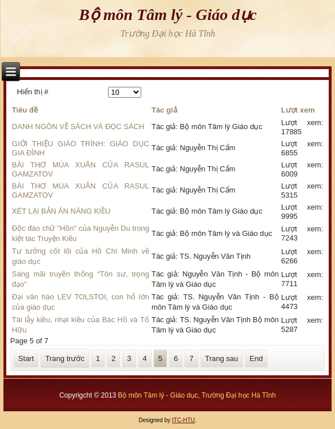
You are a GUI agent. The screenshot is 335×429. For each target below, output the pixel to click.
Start (26, 358)
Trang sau (221, 358)
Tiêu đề (25, 110)
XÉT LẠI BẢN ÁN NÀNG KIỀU (61, 211)
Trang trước (65, 358)
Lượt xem (298, 110)
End (256, 358)
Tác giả (164, 110)
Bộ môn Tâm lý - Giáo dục (168, 14)
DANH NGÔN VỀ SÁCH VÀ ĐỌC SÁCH (78, 126)
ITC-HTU (183, 420)
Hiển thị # (33, 91)
